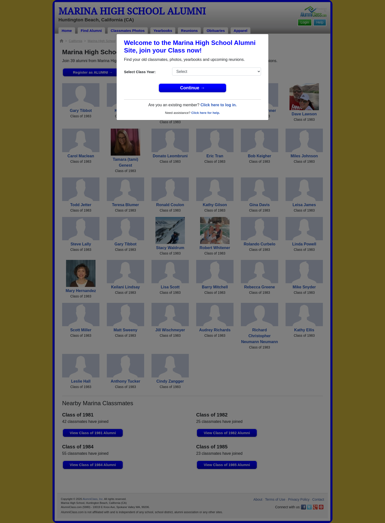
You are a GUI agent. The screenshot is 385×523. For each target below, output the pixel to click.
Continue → (192, 87)
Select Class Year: (140, 72)
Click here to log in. (218, 105)
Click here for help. (205, 113)
